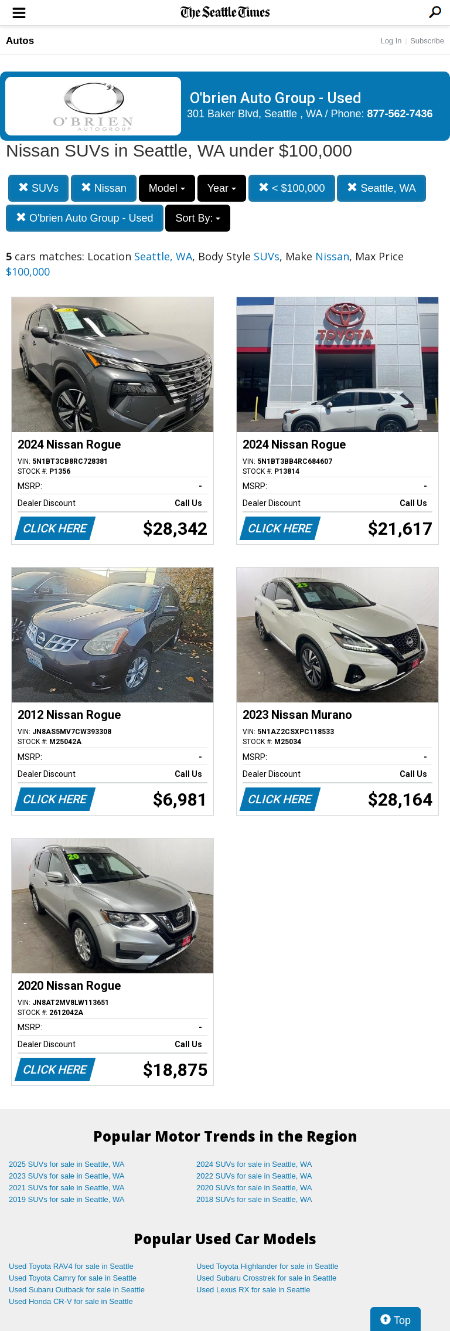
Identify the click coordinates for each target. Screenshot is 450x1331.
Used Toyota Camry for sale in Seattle (73, 1278)
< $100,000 (291, 188)
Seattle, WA (381, 188)
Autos (20, 40)
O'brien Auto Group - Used (85, 218)
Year (221, 188)
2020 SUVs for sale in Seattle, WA (254, 1187)
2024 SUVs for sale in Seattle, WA (254, 1164)
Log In (390, 40)
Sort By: (197, 218)
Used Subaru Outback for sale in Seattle (77, 1289)
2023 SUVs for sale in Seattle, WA (67, 1176)
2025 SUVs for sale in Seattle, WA (67, 1164)
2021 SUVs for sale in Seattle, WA (67, 1187)
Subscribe (427, 40)
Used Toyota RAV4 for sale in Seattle (71, 1266)
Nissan (104, 188)
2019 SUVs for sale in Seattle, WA (67, 1199)
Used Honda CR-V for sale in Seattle (71, 1301)
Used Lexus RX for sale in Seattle (253, 1289)
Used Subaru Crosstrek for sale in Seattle (266, 1278)
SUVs (38, 188)
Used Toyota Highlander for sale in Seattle (267, 1266)
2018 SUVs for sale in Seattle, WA (254, 1199)
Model (167, 188)
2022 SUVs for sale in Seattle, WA (254, 1176)
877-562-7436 (400, 114)
